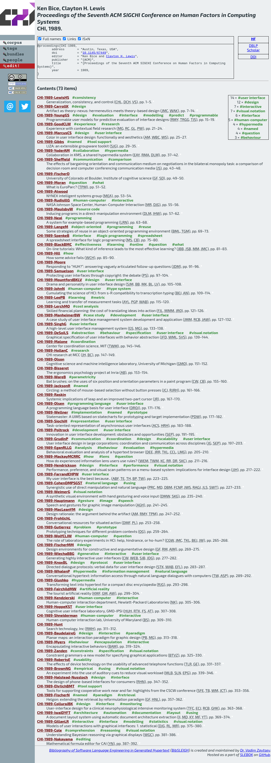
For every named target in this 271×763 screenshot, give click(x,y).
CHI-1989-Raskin (51, 400)
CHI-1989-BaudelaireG (56, 639)
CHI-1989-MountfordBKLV (59, 286)
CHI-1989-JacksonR (53, 392)
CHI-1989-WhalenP (53, 577)
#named (251, 135)
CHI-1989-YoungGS (53, 121)
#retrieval (126, 701)
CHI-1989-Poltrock (53, 436)
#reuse (145, 233)
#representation (84, 427)
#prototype (137, 418)
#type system (118, 294)
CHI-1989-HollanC (52, 356)
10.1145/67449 (94, 55)
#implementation (86, 418)
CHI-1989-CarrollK (53, 112)
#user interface (251, 104)
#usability (82, 665)
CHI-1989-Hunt (50, 630)
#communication (88, 165)
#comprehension (80, 736)
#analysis (83, 453)
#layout (173, 719)
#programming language (89, 409)
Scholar (253, 50)
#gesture (86, 506)
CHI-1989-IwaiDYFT (53, 719)
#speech (125, 506)
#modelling (153, 121)
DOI (253, 56)
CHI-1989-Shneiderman (57, 621)
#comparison (119, 165)
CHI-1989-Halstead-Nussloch (62, 683)
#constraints (81, 657)
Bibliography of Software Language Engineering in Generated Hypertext (109, 756)
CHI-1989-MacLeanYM (56, 515)
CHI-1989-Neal (49, 224)
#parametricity (82, 383)
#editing (83, 745)
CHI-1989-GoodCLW (54, 130)
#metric (98, 303)
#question (251, 139)
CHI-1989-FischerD (53, 180)
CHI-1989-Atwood (52, 197)
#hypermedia (251, 130)
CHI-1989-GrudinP (52, 445)
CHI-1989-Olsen (50, 409)
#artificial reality (94, 595)
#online (136, 250)
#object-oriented (86, 233)
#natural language (101, 489)
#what (98, 188)
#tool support (99, 148)
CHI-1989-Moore (51, 268)
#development (123, 321)
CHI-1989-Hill (48, 259)
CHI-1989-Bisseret (53, 374)
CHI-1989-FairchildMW (57, 595)
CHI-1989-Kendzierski (56, 604)
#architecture (85, 719)
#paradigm (135, 639)
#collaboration (86, 156)
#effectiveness (88, 250)
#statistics (158, 727)
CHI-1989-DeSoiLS (52, 339)
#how (68, 259)
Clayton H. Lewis (120, 59)
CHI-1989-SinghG (51, 330)
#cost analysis (86, 312)
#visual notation (250, 117)
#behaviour (251, 143)
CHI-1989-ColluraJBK (55, 710)
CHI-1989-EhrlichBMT (55, 692)
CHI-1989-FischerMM (55, 551)
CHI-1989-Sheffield (53, 165)
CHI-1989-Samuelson (55, 277)
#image (106, 506)
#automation (114, 719)
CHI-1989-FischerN (53, 701)
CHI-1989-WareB (51, 383)
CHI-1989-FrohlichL (53, 524)
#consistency (84, 103)
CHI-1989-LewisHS (53, 103)
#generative (88, 559)
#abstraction (82, 339)
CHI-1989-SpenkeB (53, 241)
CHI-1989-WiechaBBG (55, 559)
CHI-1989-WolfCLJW (54, 542)
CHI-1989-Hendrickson (56, 471)
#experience (85, 130)
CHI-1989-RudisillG (53, 206)
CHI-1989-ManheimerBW (58, 321)
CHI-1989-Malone (52, 347)
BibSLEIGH (180, 756)
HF (253, 38)
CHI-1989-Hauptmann (56, 506)
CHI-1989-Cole (49, 736)
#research (110, 130)
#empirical (83, 674)
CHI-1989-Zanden (52, 657)
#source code (88, 215)
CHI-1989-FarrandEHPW (58, 480)
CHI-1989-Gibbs (50, 148)
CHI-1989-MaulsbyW (55, 215)
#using (129, 489)
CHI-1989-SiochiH (52, 427)
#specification (138, 339)
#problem (82, 533)
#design (251, 108)
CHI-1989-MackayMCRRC (58, 462)
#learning (115, 250)
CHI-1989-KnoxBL (52, 568)
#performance (135, 471)
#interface (251, 121)
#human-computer (250, 126)
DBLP (253, 45)
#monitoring (131, 710)
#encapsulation (108, 648)
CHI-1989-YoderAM (53, 156)
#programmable (203, 121)
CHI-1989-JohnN (51, 294)
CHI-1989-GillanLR (53, 727)
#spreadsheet (150, 241)
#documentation (146, 719)
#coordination (83, 347)
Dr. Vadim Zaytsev (255, 756)
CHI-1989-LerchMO (53, 312)
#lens (104, 462)
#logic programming (114, 241)
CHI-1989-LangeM (52, 233)
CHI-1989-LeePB (51, 303)
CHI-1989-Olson (50, 365)
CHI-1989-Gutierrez (53, 533)
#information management (125, 577)
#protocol (99, 568)
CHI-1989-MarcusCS (54, 139)
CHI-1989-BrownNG (54, 674)
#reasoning (110, 736)
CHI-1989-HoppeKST (54, 612)
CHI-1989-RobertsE (53, 665)
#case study (94, 321)
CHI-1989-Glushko (52, 586)
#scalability (167, 445)
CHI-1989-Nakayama (55, 745)
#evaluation (103, 121)
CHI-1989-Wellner (52, 418)
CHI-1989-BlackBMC (54, 250)
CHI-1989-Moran (51, 188)
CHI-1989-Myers (51, 648)
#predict (176, 121)
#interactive (250, 112)
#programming (78, 224)
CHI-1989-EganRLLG (54, 453)
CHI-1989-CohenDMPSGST (59, 489)
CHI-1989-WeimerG (53, 498)
